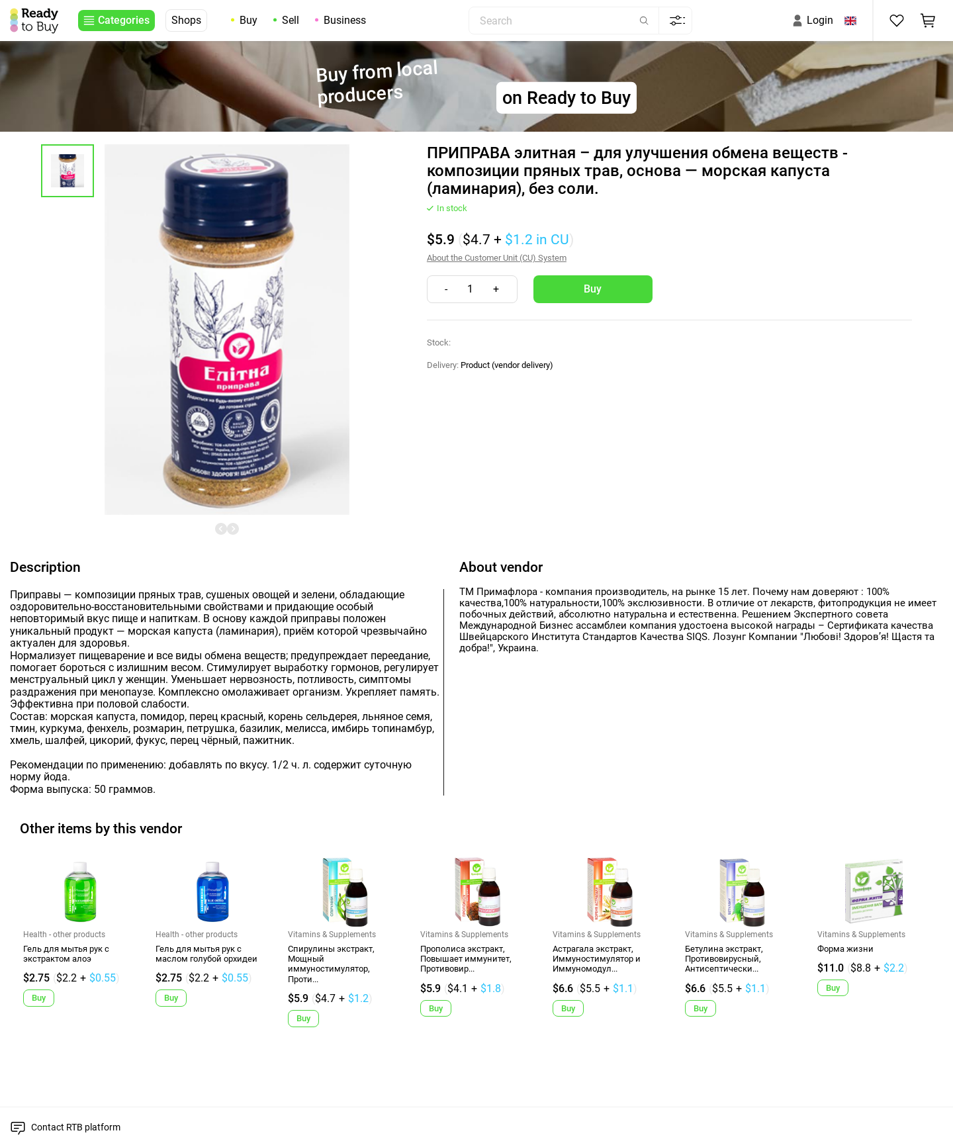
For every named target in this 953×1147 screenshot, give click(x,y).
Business (345, 20)
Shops (186, 20)
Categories (124, 20)
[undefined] (221, 529)
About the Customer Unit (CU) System (497, 258)
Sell (290, 20)
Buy (248, 20)
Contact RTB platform (75, 1127)
